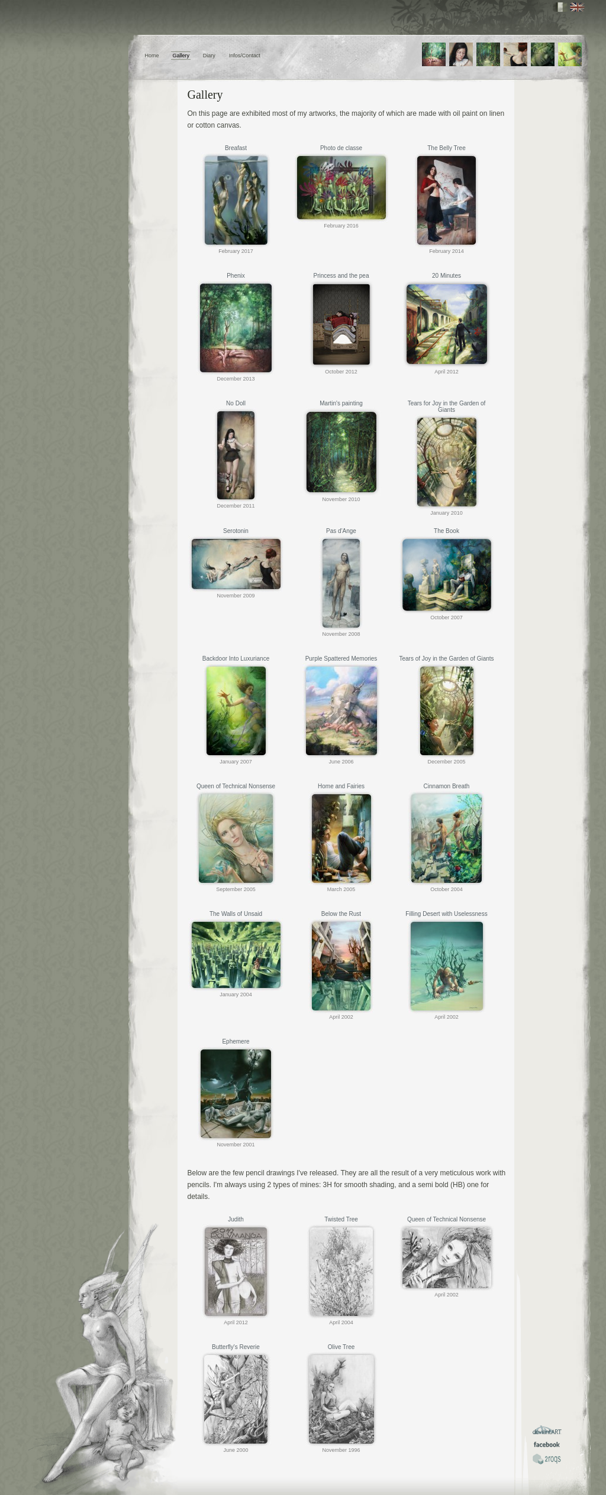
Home (152, 55)
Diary (209, 55)
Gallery (180, 55)
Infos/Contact (244, 55)
